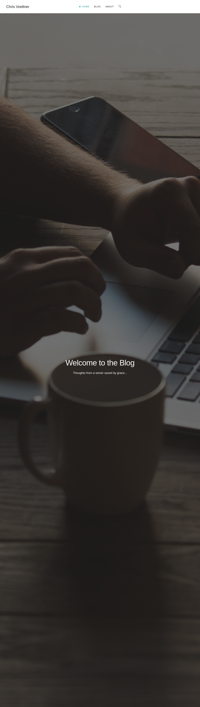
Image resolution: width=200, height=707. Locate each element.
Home (84, 6)
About (109, 6)
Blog (97, 6)
